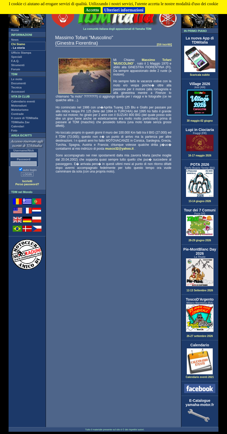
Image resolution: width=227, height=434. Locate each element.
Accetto (92, 10)
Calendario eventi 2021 (200, 375)
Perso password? (27, 184)
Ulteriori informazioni (124, 10)
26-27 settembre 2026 (199, 321)
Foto (14, 130)
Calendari (17, 126)
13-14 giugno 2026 (199, 186)
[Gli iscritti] (164, 44)
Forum (15, 69)
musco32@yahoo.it (119, 148)
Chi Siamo (18, 44)
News (15, 39)
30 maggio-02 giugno (199, 105)
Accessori (18, 91)
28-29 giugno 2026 (199, 228)
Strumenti (17, 65)
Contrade (17, 113)
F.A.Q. (15, 61)
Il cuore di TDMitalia (24, 118)
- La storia (18, 47)
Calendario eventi (23, 101)
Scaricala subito (199, 73)
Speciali (16, 56)
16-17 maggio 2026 (199, 146)
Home (15, 30)
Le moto (16, 79)
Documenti (18, 83)
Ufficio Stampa (21, 52)
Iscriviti (27, 181)
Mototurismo (20, 109)
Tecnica (16, 87)
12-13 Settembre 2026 (199, 275)
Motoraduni (19, 105)
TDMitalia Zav (20, 122)
